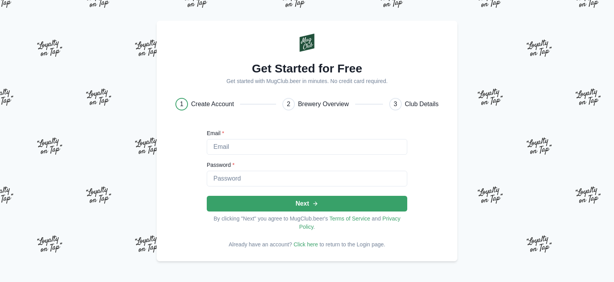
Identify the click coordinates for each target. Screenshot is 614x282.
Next (307, 203)
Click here (306, 244)
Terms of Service (349, 218)
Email (215, 133)
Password (221, 165)
